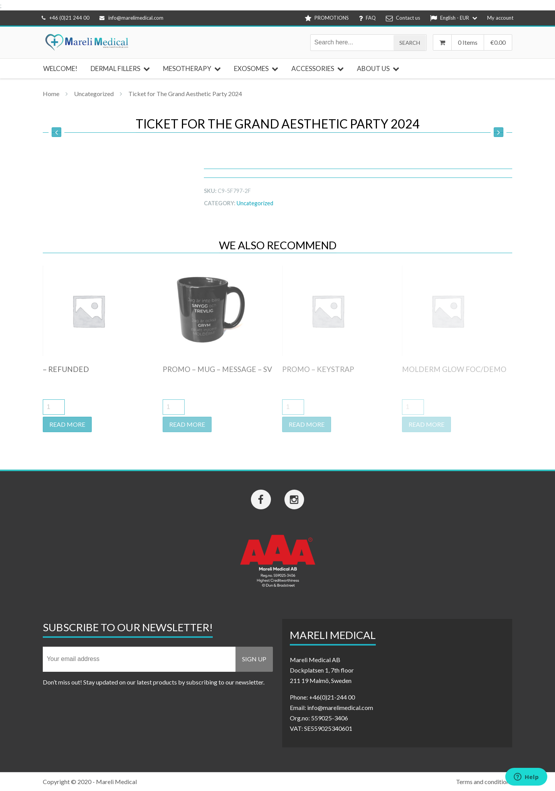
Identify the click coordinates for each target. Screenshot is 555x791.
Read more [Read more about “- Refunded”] (67, 424)
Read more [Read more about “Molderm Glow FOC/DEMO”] (426, 424)
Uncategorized (94, 93)
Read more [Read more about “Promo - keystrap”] (307, 424)
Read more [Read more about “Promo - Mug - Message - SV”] (187, 424)
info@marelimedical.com (131, 18)
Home (51, 93)
